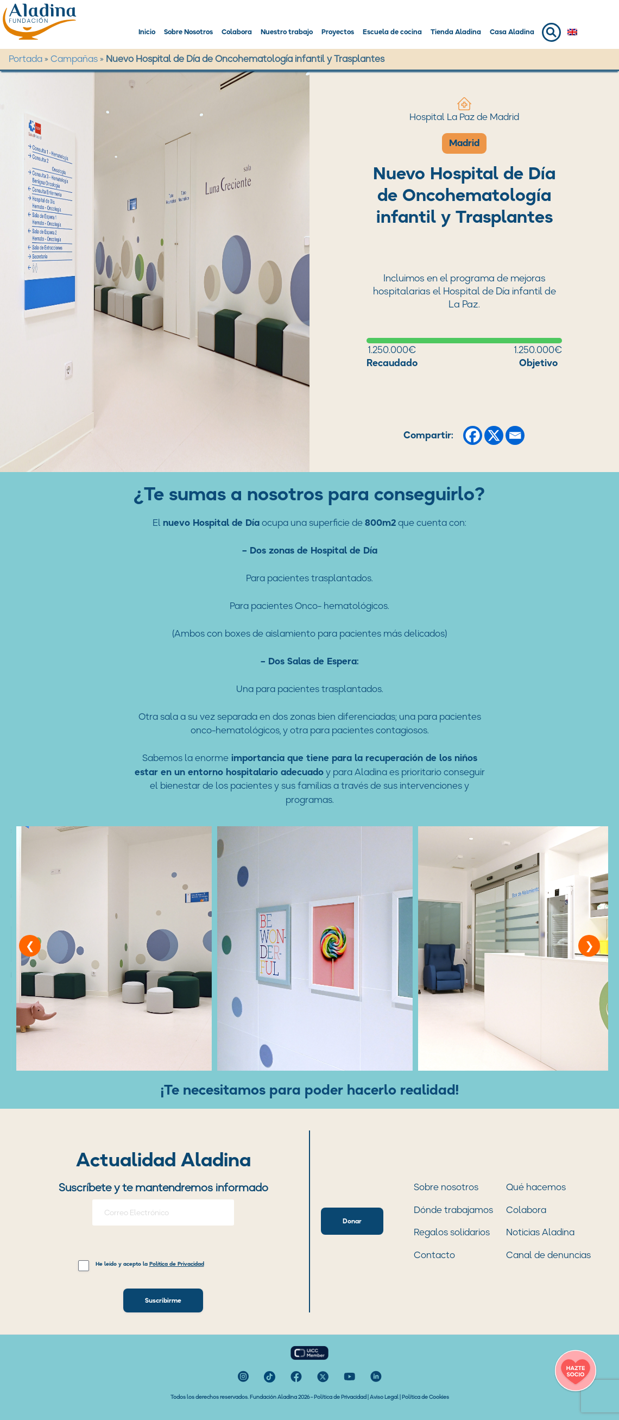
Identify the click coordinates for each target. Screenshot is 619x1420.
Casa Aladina (512, 31)
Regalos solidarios (452, 1232)
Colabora (237, 31)
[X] (493, 435)
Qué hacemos (536, 1187)
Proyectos (337, 31)
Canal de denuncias (548, 1254)
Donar (352, 1221)
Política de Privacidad (340, 1397)
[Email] (515, 435)
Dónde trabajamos (453, 1209)
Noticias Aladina (540, 1232)
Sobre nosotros (446, 1187)
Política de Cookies (425, 1397)
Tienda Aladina (456, 31)
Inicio (146, 31)
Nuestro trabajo (287, 31)
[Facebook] (472, 435)
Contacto (434, 1254)
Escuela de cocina (392, 31)
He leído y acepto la (150, 1264)
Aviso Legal (384, 1397)
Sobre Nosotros (188, 31)
